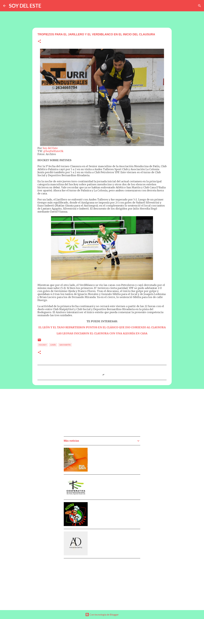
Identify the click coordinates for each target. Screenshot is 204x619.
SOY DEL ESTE (25, 6)
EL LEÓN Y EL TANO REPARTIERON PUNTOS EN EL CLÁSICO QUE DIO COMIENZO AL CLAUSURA (102, 327)
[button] (39, 41)
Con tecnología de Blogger (102, 614)
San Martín (65, 345)
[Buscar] (199, 6)
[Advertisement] (88, 414)
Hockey (43, 345)
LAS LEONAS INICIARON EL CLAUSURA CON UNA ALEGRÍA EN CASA (102, 333)
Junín (53, 345)
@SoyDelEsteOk (53, 151)
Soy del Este (50, 148)
